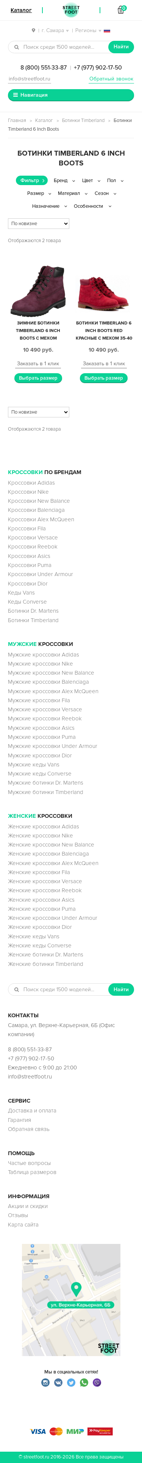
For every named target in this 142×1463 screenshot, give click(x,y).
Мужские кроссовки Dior (40, 755)
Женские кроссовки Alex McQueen (53, 863)
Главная (17, 120)
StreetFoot (71, 10)
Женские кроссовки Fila (39, 872)
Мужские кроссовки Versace (45, 709)
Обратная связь (29, 1129)
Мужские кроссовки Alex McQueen (53, 691)
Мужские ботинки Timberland (45, 792)
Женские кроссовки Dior (40, 927)
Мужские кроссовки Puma (42, 737)
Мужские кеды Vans (33, 764)
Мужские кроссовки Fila (39, 700)
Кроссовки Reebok (33, 546)
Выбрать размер (38, 378)
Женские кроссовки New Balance (51, 844)
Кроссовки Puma (29, 565)
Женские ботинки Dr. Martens (45, 954)
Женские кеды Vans (33, 936)
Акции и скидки (28, 1206)
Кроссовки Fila (27, 528)
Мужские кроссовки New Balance (51, 672)
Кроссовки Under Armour (40, 574)
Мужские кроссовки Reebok (45, 718)
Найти (121, 46)
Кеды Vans (21, 592)
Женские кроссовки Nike (40, 835)
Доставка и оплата (32, 1110)
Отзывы (18, 1215)
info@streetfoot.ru (29, 79)
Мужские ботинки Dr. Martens (45, 782)
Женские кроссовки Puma (42, 908)
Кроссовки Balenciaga (36, 510)
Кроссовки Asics (29, 556)
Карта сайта (23, 1224)
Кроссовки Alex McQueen (41, 519)
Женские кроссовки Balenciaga (48, 853)
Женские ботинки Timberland (45, 964)
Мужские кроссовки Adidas (43, 654)
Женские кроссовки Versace (45, 881)
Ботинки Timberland (83, 120)
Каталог (44, 120)
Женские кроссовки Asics (41, 899)
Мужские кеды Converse (40, 773)
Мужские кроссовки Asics (41, 728)
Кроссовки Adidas (31, 482)
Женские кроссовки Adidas (43, 826)
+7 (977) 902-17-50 (98, 67)
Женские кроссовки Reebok (45, 890)
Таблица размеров (32, 1172)
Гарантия (19, 1120)
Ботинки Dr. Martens (33, 610)
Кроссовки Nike (28, 491)
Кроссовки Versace (33, 537)
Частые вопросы (29, 1163)
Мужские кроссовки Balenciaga (48, 681)
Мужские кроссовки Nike (40, 663)
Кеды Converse (27, 601)
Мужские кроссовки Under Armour (52, 746)
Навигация (34, 95)
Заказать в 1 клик (38, 363)
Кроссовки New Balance (39, 500)
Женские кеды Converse (40, 945)
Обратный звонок (111, 79)
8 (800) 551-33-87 (43, 67)
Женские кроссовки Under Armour (52, 918)
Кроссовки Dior (28, 583)
